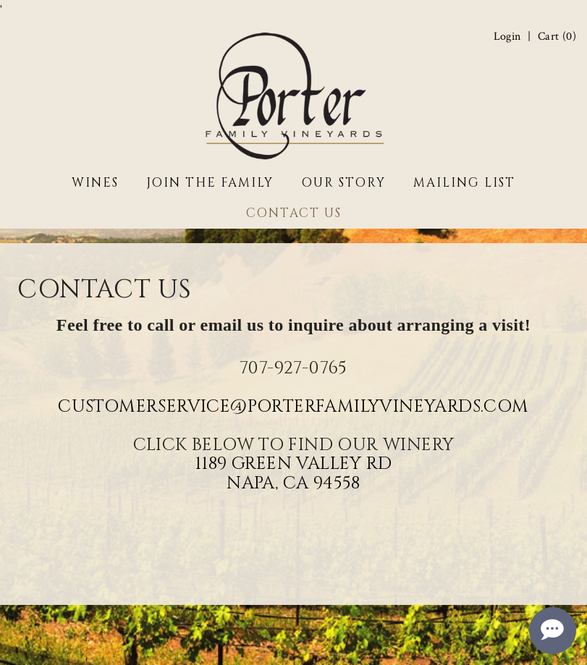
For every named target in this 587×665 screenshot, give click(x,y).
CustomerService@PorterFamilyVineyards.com (293, 406)
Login (507, 37)
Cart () (557, 37)
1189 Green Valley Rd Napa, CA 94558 (293, 473)
